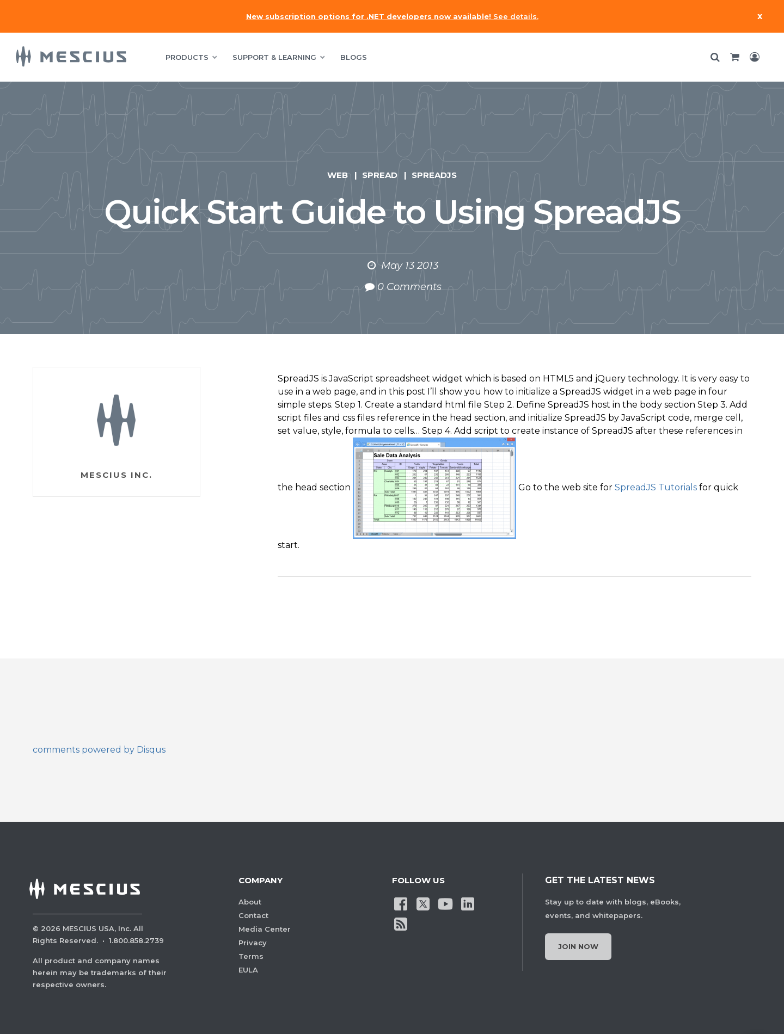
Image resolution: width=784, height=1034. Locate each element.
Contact (253, 915)
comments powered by (99, 749)
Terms (251, 956)
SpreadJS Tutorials (656, 487)
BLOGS (353, 57)
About (249, 901)
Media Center (264, 929)
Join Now (578, 946)
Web (337, 175)
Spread (379, 175)
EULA (248, 969)
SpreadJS (434, 175)
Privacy (252, 942)
